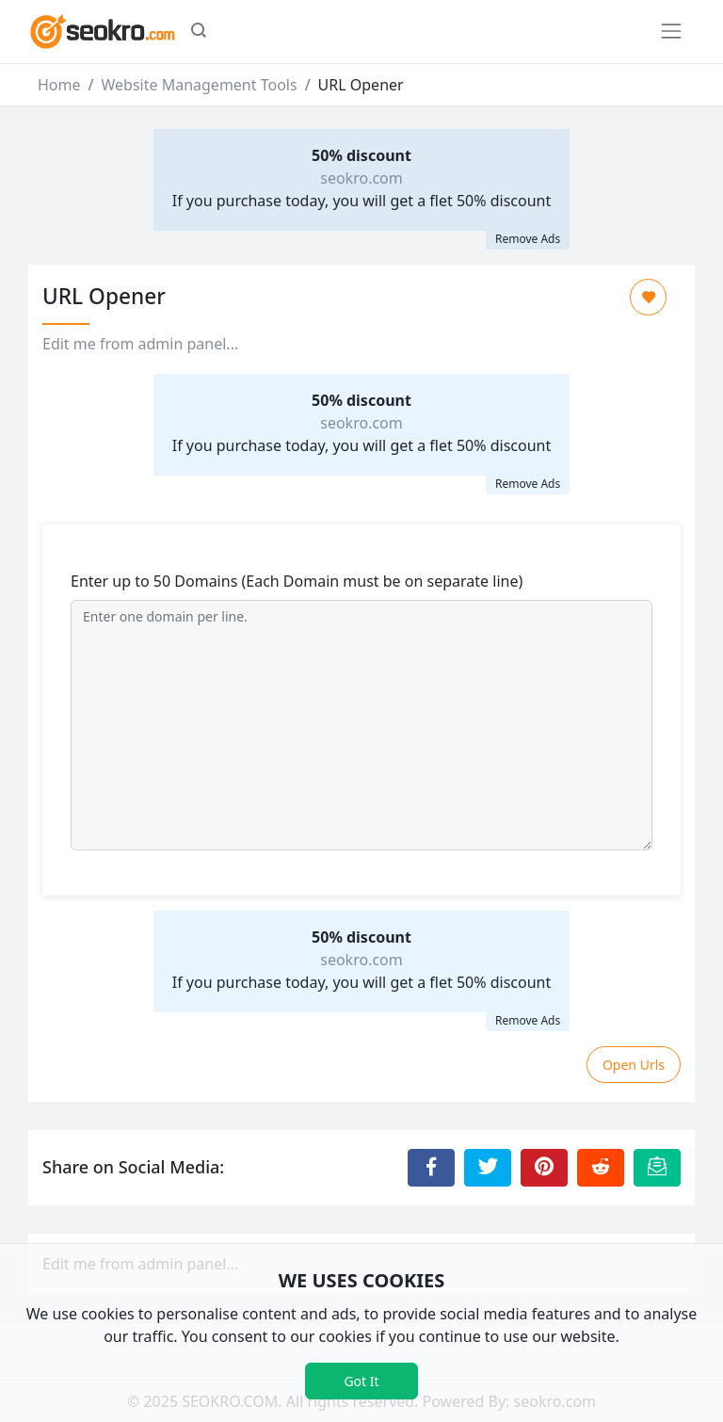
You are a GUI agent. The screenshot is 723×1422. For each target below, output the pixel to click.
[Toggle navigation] (671, 31)
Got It (361, 1381)
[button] (198, 32)
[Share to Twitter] (487, 1168)
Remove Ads (527, 239)
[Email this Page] (657, 1168)
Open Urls (633, 1065)
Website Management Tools (199, 84)
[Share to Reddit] (600, 1168)
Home (59, 84)
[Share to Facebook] (431, 1168)
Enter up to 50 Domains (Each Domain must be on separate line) (296, 581)
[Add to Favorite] (648, 297)
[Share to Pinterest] (544, 1168)
